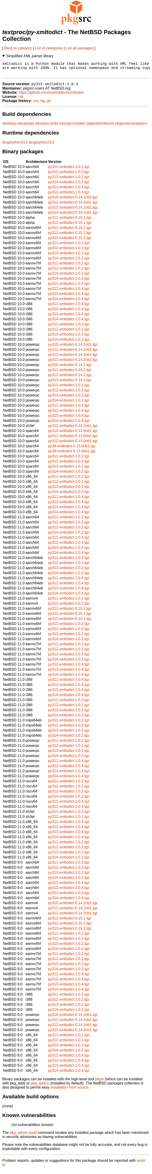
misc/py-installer (72, 127)
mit (20, 100)
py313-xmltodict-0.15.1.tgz (70, 241)
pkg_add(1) (40, 1087)
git (49, 104)
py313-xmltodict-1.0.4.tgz (69, 297)
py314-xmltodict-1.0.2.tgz (69, 185)
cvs (36, 104)
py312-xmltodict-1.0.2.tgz (69, 175)
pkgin (99, 1082)
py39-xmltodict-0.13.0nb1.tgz (72, 454)
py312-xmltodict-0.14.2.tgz (70, 378)
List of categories (49, 48)
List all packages (79, 48)
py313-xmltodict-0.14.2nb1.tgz (73, 216)
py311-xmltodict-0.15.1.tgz (70, 221)
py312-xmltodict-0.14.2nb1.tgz (73, 211)
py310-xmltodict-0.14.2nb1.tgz (73, 201)
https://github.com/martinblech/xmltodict (51, 96)
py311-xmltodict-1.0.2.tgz (69, 170)
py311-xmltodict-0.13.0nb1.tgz (73, 439)
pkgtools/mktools (100, 127)
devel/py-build (46, 127)
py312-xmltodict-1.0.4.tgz (69, 196)
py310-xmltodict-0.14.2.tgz (70, 368)
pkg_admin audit (23, 1136)
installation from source (69, 1091)
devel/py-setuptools (18, 127)
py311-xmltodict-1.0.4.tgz (69, 190)
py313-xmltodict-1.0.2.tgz (69, 180)
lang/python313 (15, 146)
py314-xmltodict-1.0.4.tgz (69, 302)
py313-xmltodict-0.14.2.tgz (70, 383)
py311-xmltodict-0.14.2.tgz (70, 373)
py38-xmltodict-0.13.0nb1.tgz (72, 449)
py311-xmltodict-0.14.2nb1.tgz (73, 206)
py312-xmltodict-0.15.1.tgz (70, 226)
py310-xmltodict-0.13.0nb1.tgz (73, 434)
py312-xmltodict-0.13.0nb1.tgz (73, 444)
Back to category (18, 48)
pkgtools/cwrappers (131, 127)
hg (42, 104)
